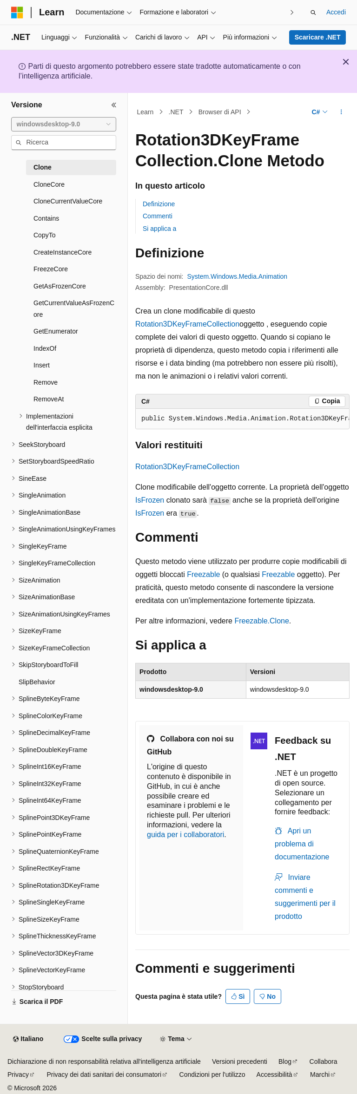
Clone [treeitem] (42, 167)
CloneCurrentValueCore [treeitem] (67, 201)
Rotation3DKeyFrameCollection (187, 324)
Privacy (18, 1074)
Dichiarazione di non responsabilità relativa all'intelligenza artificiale (104, 1061)
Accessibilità (274, 1074)
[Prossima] (292, 12)
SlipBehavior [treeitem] (37, 682)
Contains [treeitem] (46, 218)
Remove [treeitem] (45, 382)
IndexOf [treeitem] (44, 348)
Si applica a (159, 228)
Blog (284, 1061)
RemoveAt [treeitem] (48, 399)
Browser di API (219, 112)
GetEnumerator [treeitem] (55, 331)
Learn (145, 112)
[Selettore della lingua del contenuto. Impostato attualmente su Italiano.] (28, 1039)
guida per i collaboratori (185, 835)
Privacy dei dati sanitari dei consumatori (103, 1074)
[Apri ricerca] (313, 12)
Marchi (320, 1074)
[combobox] (63, 124)
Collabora (323, 1061)
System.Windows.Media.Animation (237, 276)
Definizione (159, 204)
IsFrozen (149, 500)
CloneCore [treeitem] (49, 184)
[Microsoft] (17, 13)
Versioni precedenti (239, 1061)
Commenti (157, 216)
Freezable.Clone (261, 621)
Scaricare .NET (318, 37)
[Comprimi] (114, 105)
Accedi (336, 12)
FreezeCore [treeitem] (50, 269)
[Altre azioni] (341, 112)
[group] (242, 419)
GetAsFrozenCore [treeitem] (59, 286)
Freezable (203, 574)
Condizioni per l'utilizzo (212, 1074)
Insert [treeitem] (41, 365)
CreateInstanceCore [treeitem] (62, 252)
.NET (176, 112)
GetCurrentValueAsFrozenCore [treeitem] (73, 308)
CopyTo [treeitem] (44, 235)
